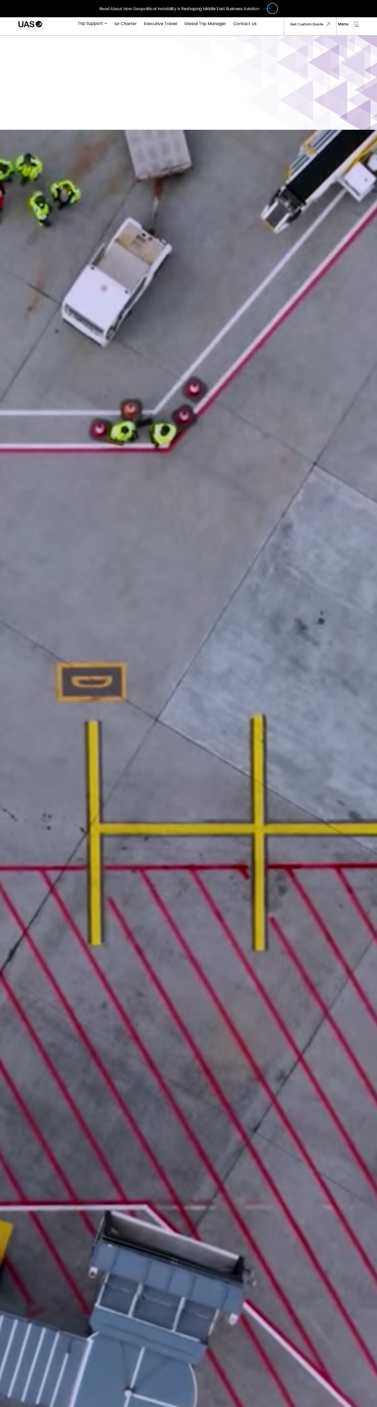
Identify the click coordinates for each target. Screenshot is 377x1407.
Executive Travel (160, 24)
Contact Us (245, 24)
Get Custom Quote (310, 24)
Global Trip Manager (205, 24)
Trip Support (92, 23)
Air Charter (125, 24)
